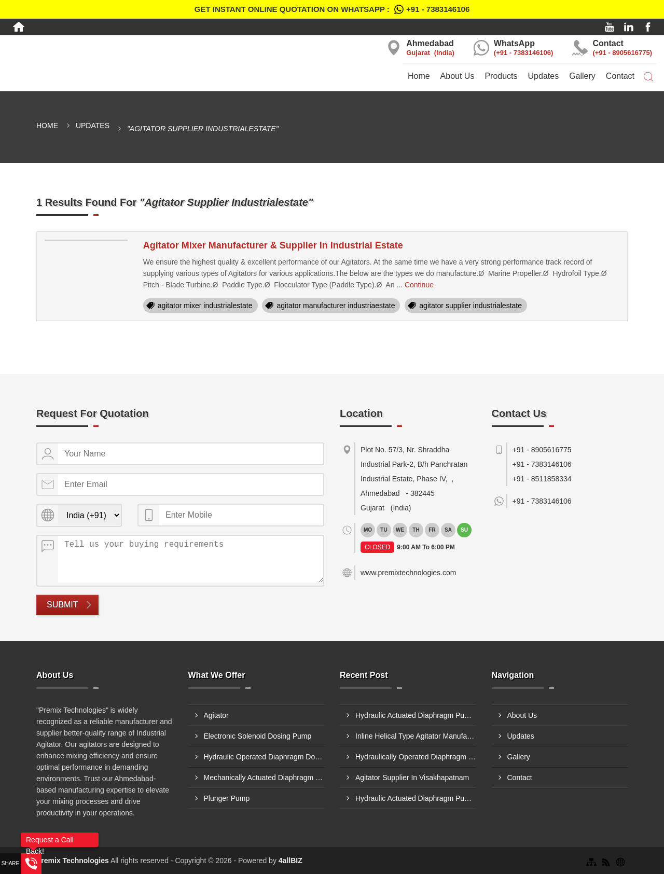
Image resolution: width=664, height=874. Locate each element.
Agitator (216, 715)
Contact (620, 76)
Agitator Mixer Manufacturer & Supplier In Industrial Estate (273, 245)
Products (501, 76)
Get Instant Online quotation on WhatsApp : (332, 9)
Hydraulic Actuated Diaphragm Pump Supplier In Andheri (415, 798)
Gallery (582, 76)
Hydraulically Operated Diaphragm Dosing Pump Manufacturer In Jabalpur (415, 757)
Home (419, 76)
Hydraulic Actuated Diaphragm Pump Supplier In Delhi (415, 715)
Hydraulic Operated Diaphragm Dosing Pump (264, 757)
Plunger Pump (227, 798)
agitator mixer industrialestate (205, 305)
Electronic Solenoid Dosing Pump (258, 736)
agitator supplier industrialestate (470, 305)
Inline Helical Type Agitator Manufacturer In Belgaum (415, 736)
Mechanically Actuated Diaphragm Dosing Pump (264, 777)
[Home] (18, 27)
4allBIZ (290, 860)
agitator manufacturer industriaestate (335, 305)
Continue (419, 285)
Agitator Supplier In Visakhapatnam (412, 777)
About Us (457, 76)
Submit (62, 604)
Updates (543, 76)
